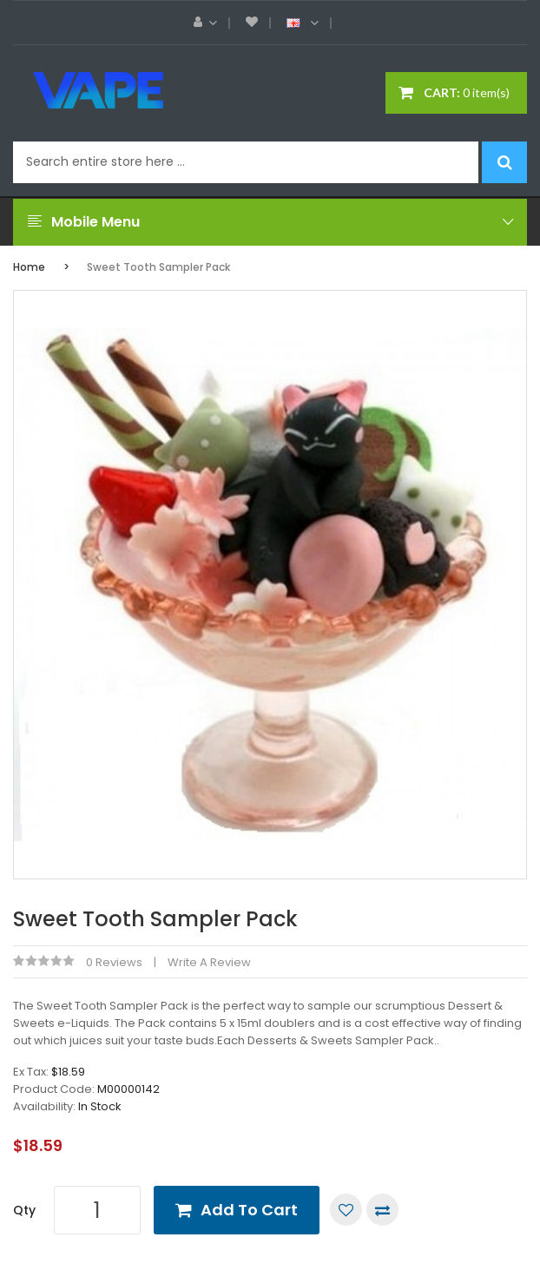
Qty (24, 1210)
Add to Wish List (346, 1210)
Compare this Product (382, 1210)
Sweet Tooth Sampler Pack (158, 267)
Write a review (209, 962)
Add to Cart (249, 1210)
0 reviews (114, 962)
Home (29, 267)
